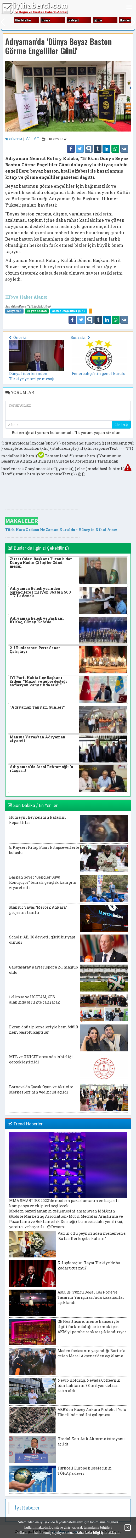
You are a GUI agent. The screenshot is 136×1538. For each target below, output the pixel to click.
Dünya (49, 20)
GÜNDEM (13, 139)
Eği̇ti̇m (101, 20)
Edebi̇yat (76, 20)
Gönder (121, 425)
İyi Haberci (27, 1508)
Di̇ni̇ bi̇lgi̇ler (27, 20)
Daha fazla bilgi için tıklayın (97, 1533)
